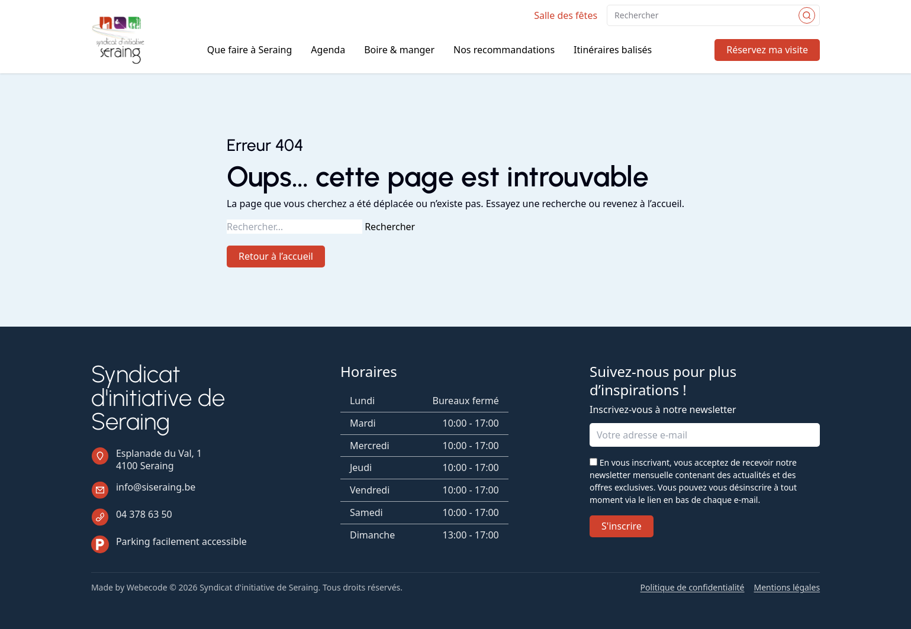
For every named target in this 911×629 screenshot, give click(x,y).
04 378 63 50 (144, 514)
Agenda (328, 49)
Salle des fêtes (565, 15)
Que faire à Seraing (249, 49)
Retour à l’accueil (276, 256)
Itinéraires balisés (613, 49)
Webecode (147, 587)
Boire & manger (399, 49)
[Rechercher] (807, 15)
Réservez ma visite (767, 49)
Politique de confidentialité (692, 587)
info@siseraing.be (155, 486)
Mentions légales (787, 587)
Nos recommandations (504, 49)
